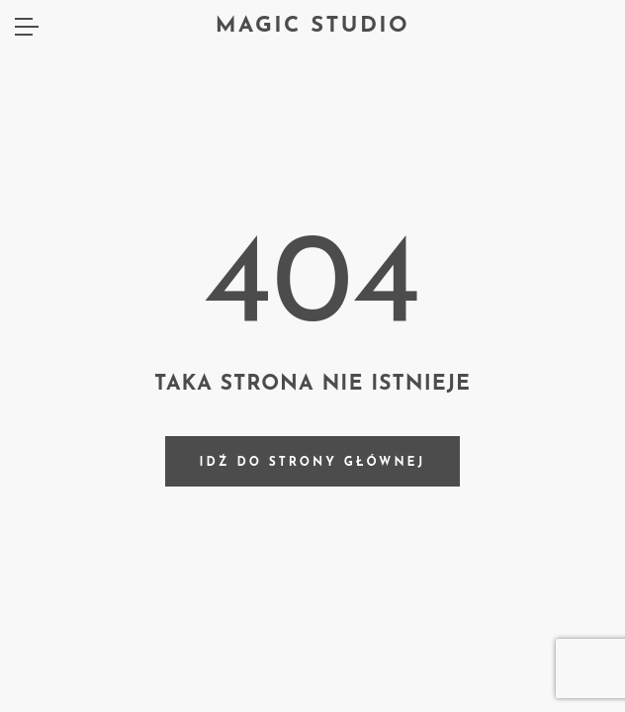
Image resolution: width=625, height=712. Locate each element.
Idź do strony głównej (313, 463)
